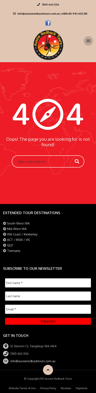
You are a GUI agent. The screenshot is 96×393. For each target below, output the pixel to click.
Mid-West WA (17, 229)
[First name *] (48, 282)
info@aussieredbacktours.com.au (32, 361)
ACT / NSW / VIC (18, 240)
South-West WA (18, 223)
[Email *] (48, 309)
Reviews (66, 388)
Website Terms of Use (22, 388)
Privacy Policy (48, 388)
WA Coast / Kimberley (22, 234)
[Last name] (48, 296)
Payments (82, 388)
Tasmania (13, 251)
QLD (10, 245)
